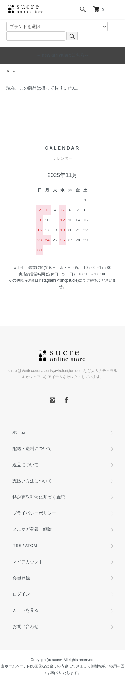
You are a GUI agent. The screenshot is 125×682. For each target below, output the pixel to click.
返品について (25, 464)
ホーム (11, 71)
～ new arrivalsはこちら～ (62, 54)
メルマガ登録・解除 (32, 529)
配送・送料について (32, 448)
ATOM (31, 545)
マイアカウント (27, 561)
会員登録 (21, 578)
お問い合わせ (25, 626)
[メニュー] (115, 9)
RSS (17, 545)
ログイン (21, 593)
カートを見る (25, 610)
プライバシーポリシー (34, 513)
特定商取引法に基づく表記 (38, 497)
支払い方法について (32, 480)
